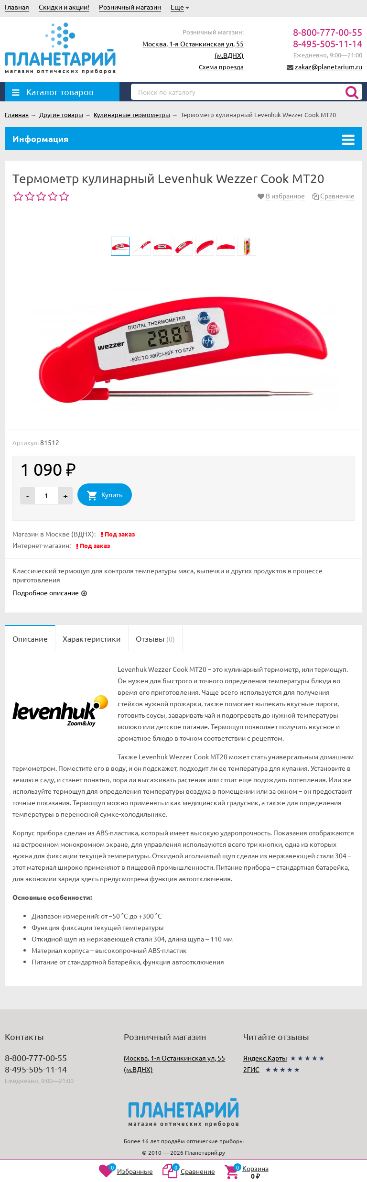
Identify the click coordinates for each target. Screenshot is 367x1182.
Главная (17, 6)
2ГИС (251, 1069)
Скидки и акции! (64, 6)
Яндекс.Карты (265, 1057)
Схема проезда (221, 67)
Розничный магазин (130, 6)
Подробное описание (45, 592)
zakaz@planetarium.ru (328, 66)
